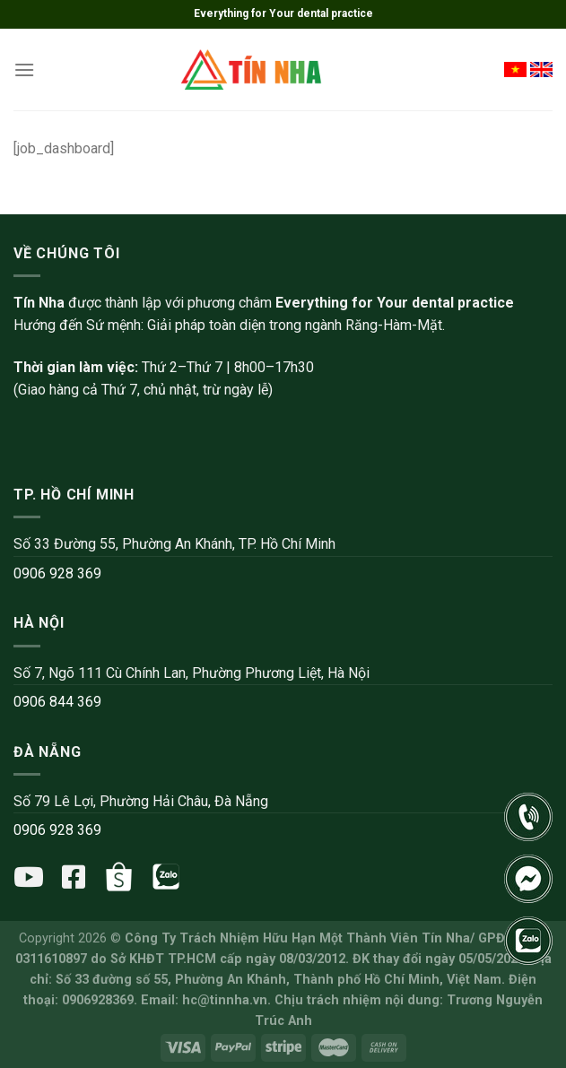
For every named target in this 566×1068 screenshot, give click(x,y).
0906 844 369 (57, 701)
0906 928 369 (57, 573)
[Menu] (24, 69)
